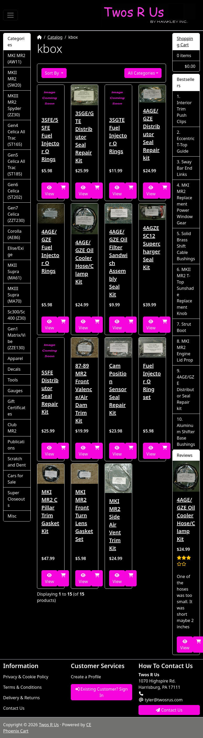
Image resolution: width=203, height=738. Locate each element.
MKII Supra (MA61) (15, 271)
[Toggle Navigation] (10, 15)
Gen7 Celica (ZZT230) (16, 214)
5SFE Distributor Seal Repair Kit (49, 392)
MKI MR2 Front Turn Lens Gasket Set (84, 515)
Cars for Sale (15, 479)
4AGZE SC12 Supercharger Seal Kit (151, 247)
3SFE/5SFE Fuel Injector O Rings (50, 139)
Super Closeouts (16, 499)
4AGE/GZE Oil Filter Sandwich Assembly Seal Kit (118, 263)
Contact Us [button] (169, 710)
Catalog (55, 37)
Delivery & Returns (21, 698)
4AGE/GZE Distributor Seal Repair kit (151, 134)
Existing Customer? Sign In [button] (101, 692)
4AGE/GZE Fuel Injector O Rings (50, 251)
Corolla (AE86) (15, 234)
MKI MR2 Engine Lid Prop (185, 350)
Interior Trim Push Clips (184, 112)
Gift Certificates (16, 407)
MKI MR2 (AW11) (16, 59)
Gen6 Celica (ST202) (15, 191)
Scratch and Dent (17, 462)
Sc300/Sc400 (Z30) (17, 315)
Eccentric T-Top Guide (185, 145)
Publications (16, 445)
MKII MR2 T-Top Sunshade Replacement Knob (185, 291)
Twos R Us (49, 725)
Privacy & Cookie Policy (25, 677)
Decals (14, 369)
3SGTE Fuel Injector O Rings (118, 135)
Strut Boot (184, 327)
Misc (12, 516)
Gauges (15, 390)
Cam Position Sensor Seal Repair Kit (117, 389)
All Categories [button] (141, 73)
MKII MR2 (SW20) (14, 79)
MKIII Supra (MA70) (15, 295)
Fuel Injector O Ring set (152, 381)
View (49, 191)
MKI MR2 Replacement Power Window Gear (185, 204)
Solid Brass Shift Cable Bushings (186, 246)
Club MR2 (12, 428)
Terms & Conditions (22, 687)
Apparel (15, 358)
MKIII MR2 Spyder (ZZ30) (14, 105)
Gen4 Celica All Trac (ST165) (16, 135)
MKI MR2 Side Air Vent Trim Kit (115, 524)
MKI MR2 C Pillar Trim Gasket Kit (50, 511)
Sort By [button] (52, 73)
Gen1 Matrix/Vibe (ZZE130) (16, 338)
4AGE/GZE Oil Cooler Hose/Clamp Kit (84, 262)
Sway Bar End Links (184, 168)
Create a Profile (86, 677)
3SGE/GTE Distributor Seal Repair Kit (84, 137)
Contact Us (13, 708)
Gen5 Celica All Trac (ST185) (16, 164)
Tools (13, 380)
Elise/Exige (16, 251)
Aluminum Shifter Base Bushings (186, 435)
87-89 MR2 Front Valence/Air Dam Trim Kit (83, 393)
